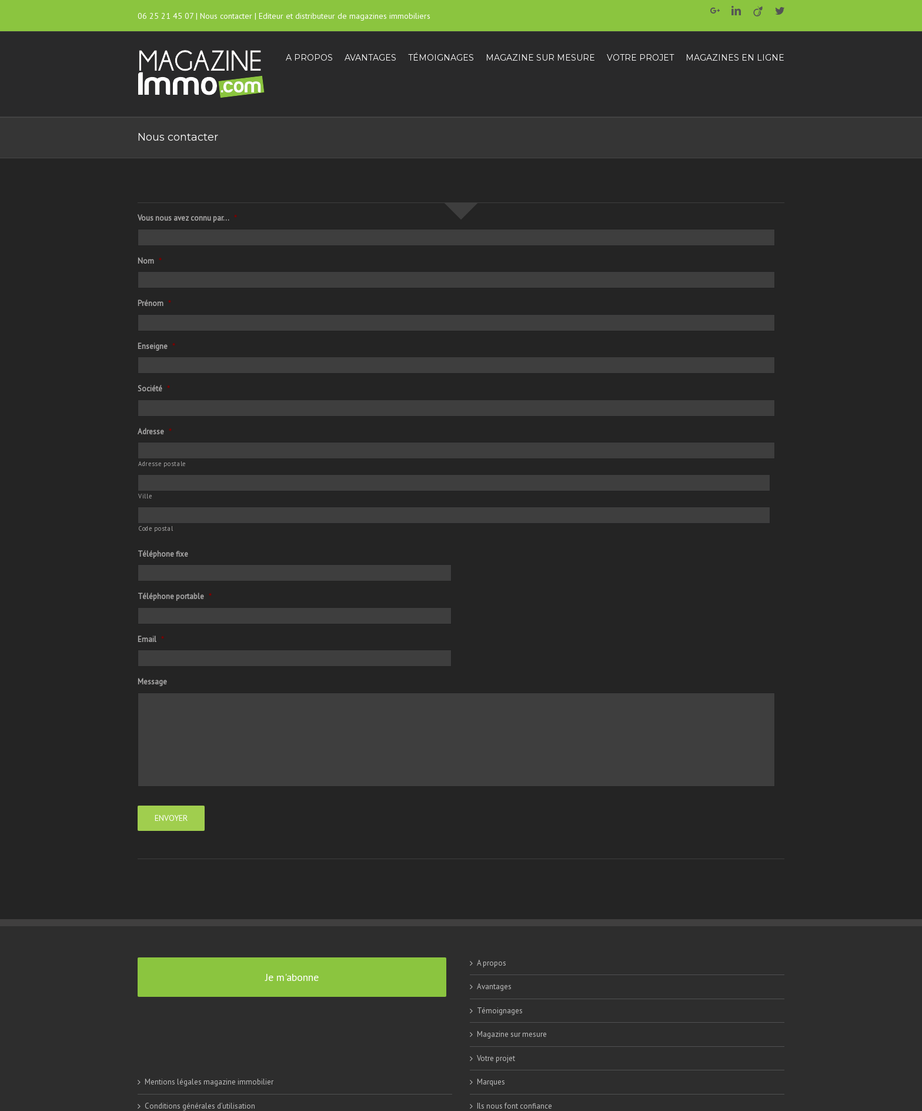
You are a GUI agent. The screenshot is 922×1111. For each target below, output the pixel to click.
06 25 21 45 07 (165, 16)
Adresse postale (162, 464)
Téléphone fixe (163, 554)
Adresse (155, 432)
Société (154, 389)
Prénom (154, 303)
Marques (491, 1082)
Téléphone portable (175, 596)
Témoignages (500, 1011)
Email (151, 639)
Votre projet (496, 1058)
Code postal (155, 528)
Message (152, 682)
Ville (145, 496)
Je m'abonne (292, 977)
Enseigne (156, 346)
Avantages (494, 987)
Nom (150, 261)
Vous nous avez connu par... (187, 218)
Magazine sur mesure (512, 1034)
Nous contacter (226, 16)
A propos (491, 963)
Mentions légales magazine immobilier (209, 1082)
